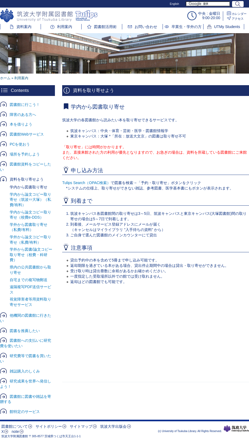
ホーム (5, 78)
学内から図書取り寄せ (28, 187)
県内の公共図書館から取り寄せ (30, 270)
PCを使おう (20, 144)
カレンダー (239, 13)
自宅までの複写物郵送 (28, 280)
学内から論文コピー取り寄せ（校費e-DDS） (30, 215)
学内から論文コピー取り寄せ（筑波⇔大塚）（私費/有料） (30, 199)
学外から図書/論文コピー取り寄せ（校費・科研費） (31, 254)
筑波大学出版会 (113, 426)
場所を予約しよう (25, 154)
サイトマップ (81, 426)
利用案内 (64, 27)
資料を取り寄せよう (27, 179)
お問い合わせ (146, 27)
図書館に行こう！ (25, 104)
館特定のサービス (25, 411)
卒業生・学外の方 (186, 27)
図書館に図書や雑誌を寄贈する (25, 399)
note (15, 431)
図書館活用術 (105, 27)
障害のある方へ (23, 114)
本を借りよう (21, 124)
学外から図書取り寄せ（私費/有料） (28, 227)
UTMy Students (227, 27)
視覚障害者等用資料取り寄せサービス (30, 302)
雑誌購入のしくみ (25, 371)
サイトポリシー (49, 426)
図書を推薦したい (25, 331)
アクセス (238, 18)
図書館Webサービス (27, 134)
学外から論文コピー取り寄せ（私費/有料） (30, 239)
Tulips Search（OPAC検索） (86, 183)
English (174, 3)
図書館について (14, 426)
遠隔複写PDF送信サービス (30, 289)
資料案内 (23, 27)
